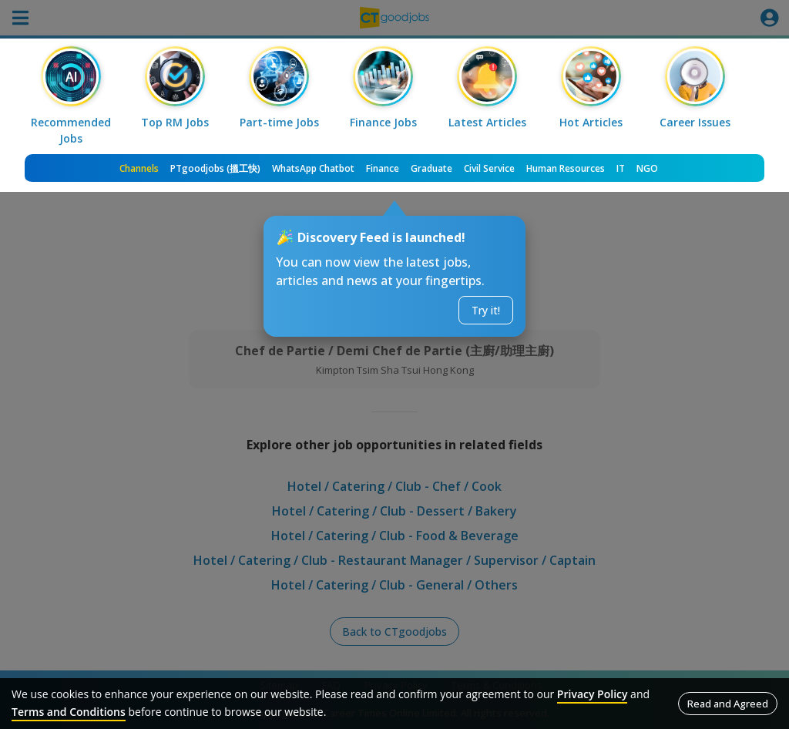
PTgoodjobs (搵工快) (215, 168)
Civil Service (489, 168)
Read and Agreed (727, 704)
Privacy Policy (592, 694)
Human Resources (565, 168)
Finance (382, 168)
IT (620, 168)
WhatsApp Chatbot (313, 168)
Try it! (486, 310)
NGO (647, 168)
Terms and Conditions (69, 711)
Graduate (431, 168)
